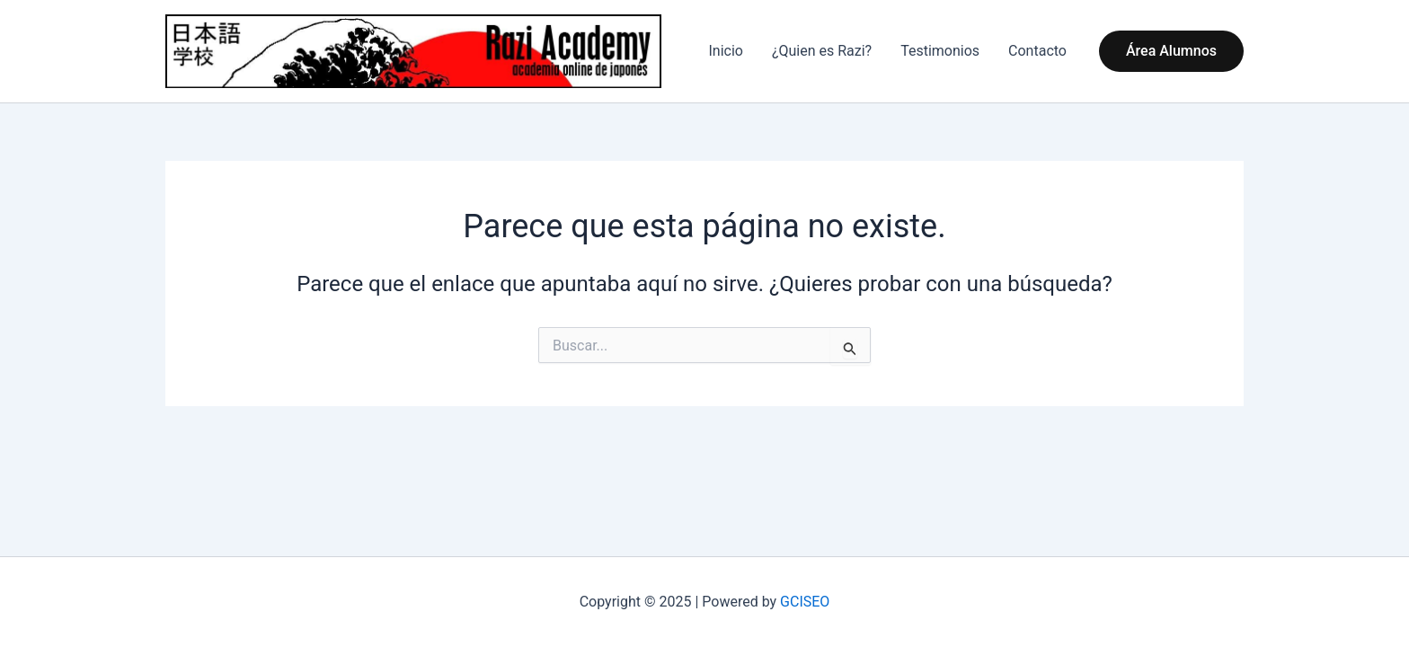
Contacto (1037, 50)
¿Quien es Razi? (822, 50)
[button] (1171, 51)
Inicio (725, 50)
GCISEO (804, 601)
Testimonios (939, 50)
